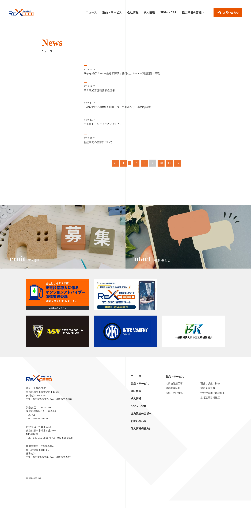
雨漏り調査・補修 (210, 391)
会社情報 (132, 12)
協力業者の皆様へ (193, 12)
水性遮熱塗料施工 (210, 405)
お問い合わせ (138, 428)
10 (161, 167)
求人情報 (149, 12)
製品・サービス (112, 12)
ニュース (91, 12)
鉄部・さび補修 (174, 400)
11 (170, 167)
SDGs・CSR (168, 12)
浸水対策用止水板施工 (212, 400)
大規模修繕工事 (174, 391)
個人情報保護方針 (141, 436)
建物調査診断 (173, 395)
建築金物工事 (207, 395)
